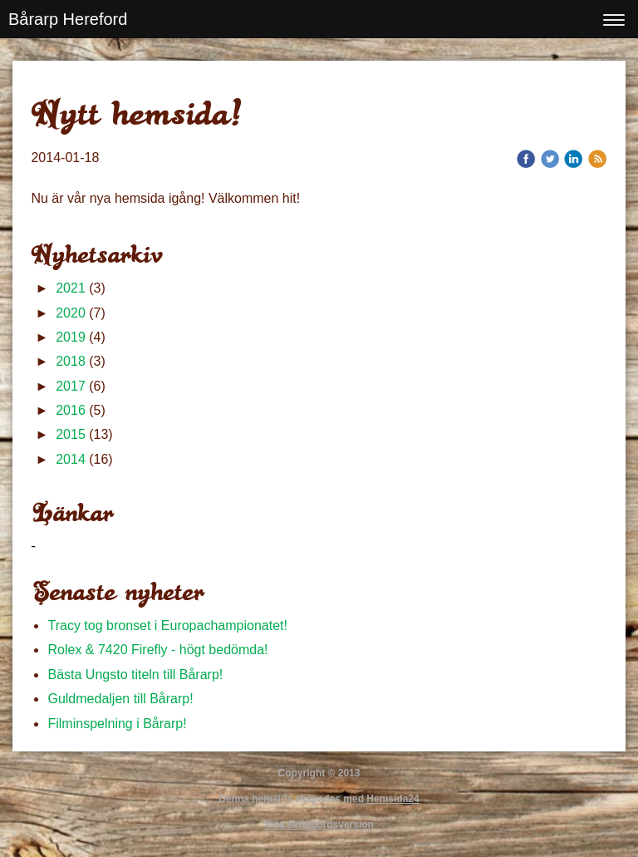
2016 (71, 410)
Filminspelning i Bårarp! (116, 724)
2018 (71, 361)
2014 (71, 459)
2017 (71, 386)
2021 (71, 288)
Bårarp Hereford (67, 19)
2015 (71, 434)
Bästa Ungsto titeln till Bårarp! (135, 674)
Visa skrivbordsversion (319, 824)
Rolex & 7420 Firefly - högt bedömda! (157, 650)
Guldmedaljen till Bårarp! (120, 699)
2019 (71, 337)
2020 (71, 313)
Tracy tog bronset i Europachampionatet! (169, 625)
